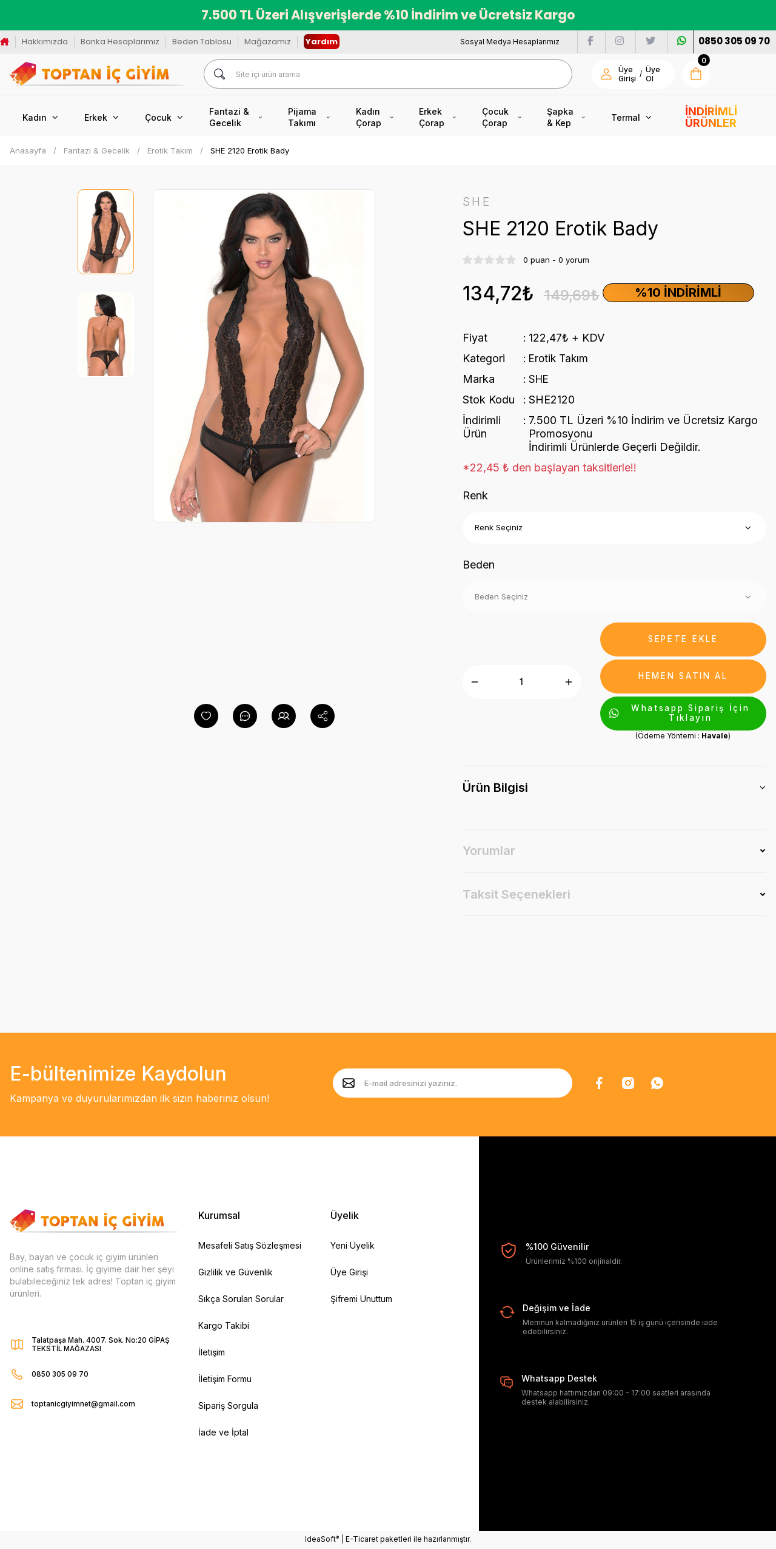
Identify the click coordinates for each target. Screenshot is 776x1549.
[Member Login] (606, 74)
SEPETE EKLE (683, 640)
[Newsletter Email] (452, 1084)
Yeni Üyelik (352, 1246)
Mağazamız (267, 41)
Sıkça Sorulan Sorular (241, 1299)
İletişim (211, 1353)
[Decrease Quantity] (475, 683)
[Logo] (97, 74)
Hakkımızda (45, 41)
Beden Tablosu (202, 41)
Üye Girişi (349, 1272)
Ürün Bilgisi (495, 788)
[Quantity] (522, 683)
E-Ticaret (362, 1540)
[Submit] (348, 1084)
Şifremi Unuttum (361, 1299)
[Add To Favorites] (206, 716)
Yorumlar (489, 852)
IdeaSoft (322, 1540)
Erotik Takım (560, 359)
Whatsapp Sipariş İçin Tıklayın (682, 714)
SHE (539, 379)
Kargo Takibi (223, 1326)
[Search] (388, 74)
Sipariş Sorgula (228, 1406)
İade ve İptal (223, 1433)
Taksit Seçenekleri (516, 895)
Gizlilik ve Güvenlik (235, 1272)
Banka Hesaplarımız (120, 41)
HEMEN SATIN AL (683, 677)
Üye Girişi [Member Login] (627, 74)
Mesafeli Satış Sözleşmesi (249, 1246)
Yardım (322, 41)
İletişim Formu (225, 1379)
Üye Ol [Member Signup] (653, 74)
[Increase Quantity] (569, 683)
